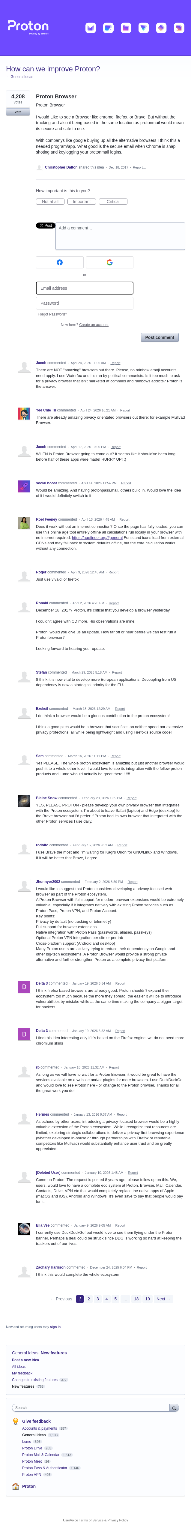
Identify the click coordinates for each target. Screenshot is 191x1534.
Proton (29, 1486)
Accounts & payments (40, 1428)
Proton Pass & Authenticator (45, 1468)
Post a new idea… (27, 1360)
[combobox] (92, 1408)
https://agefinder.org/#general (97, 537)
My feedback (22, 1373)
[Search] (174, 1407)
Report (115, 363)
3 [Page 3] (98, 1298)
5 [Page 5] (115, 1298)
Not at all (53, 202)
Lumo (27, 1442)
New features (54, 1352)
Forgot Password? (52, 314)
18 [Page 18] (136, 1298)
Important (84, 202)
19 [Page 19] (147, 1298)
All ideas (18, 1367)
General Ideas (25, 1352)
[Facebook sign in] (60, 262)
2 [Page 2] (89, 1298)
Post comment (159, 337)
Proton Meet (32, 1461)
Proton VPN (32, 1475)
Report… (139, 167)
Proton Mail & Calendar (41, 1455)
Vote (17, 112)
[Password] (84, 303)
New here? (85, 325)
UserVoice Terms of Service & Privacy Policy (95, 1520)
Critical (117, 202)
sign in (55, 1327)
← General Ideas (19, 77)
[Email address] (84, 288)
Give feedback (36, 1421)
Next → (164, 1298)
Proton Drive (32, 1448)
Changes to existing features (35, 1380)
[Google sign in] (110, 262)
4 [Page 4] (107, 1298)
